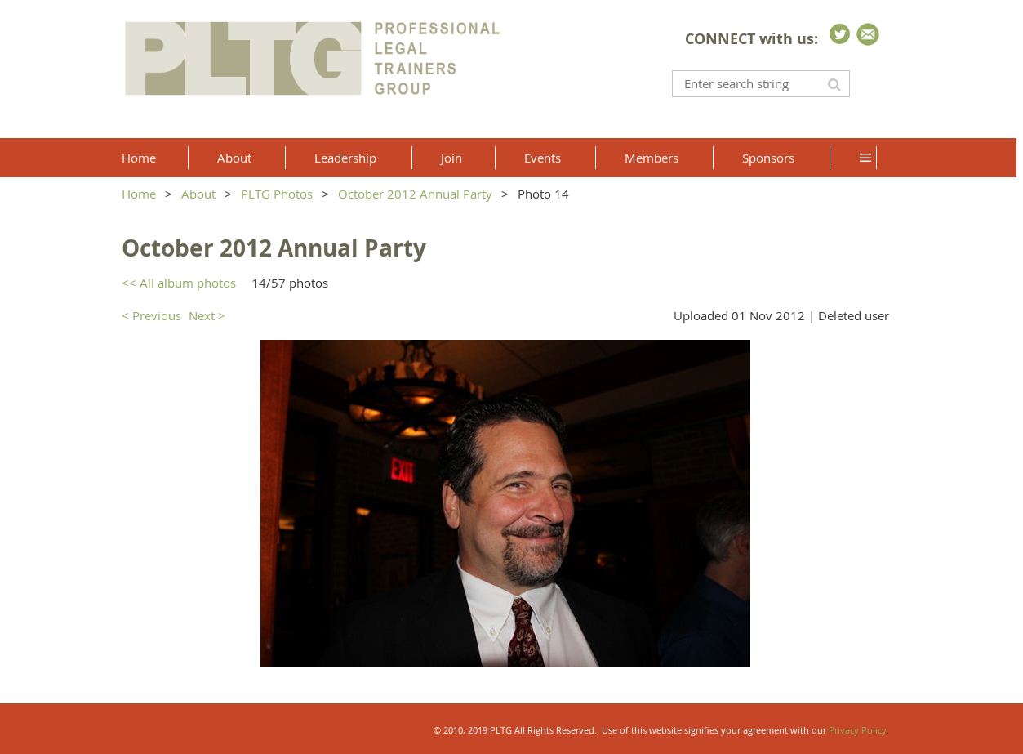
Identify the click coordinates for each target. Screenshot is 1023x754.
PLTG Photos (277, 193)
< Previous (151, 315)
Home (139, 193)
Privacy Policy (858, 730)
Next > (207, 315)
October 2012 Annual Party (415, 193)
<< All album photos (179, 282)
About (198, 193)
